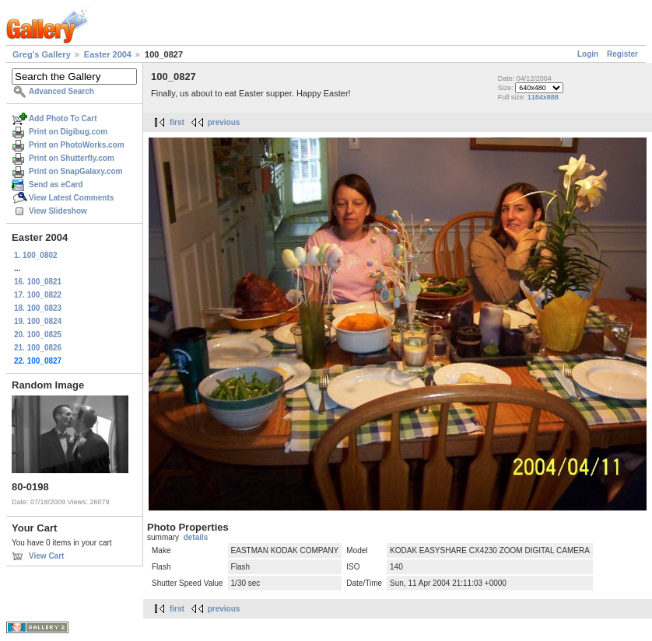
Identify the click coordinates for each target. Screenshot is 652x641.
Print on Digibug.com (68, 131)
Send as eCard (55, 184)
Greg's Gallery (41, 54)
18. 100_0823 (37, 308)
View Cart (46, 556)
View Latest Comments (71, 197)
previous (224, 122)
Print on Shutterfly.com (71, 158)
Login (587, 54)
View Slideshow (58, 211)
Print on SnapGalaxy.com (75, 171)
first (177, 122)
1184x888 (543, 97)
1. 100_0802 (36, 255)
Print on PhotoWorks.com (76, 145)
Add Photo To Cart (63, 118)
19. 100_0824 (37, 321)
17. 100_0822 (37, 295)
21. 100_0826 (37, 347)
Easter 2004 (107, 54)
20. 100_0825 (37, 334)
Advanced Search (61, 91)
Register (622, 54)
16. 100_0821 (37, 281)
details (196, 537)
